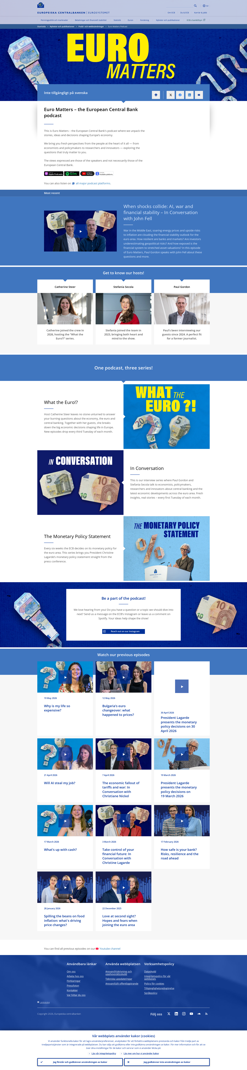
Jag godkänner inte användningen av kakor (167, 1062)
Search (195, 5)
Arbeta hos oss (75, 976)
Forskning (144, 20)
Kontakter (72, 990)
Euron (130, 20)
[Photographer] (149, 322)
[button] (200, 6)
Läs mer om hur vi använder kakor (141, 1053)
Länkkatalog (45, 1002)
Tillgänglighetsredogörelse (159, 988)
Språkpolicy (150, 993)
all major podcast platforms (93, 183)
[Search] (179, 5)
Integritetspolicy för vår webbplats (157, 977)
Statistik (117, 20)
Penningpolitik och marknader (54, 20)
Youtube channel (108, 948)
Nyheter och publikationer (168, 20)
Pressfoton (73, 985)
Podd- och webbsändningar (91, 26)
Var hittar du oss (76, 995)
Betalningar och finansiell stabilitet (91, 20)
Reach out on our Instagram (121, 631)
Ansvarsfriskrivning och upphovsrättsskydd (118, 973)
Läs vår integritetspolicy (104, 1053)
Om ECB (171, 12)
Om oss (71, 971)
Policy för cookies (154, 983)
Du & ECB (184, 12)
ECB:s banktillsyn (196, 20)
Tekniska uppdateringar (118, 978)
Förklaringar (73, 980)
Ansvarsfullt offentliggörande (121, 983)
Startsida (41, 26)
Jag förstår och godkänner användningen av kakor (80, 1062)
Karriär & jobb (200, 12)
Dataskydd (150, 971)
